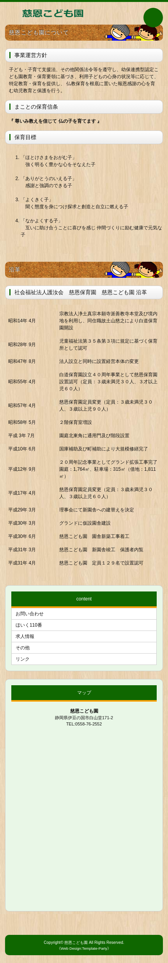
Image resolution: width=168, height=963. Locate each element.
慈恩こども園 (76, 942)
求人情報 (25, 636)
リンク (23, 659)
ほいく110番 (29, 625)
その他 (23, 647)
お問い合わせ (30, 613)
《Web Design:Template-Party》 (84, 948)
